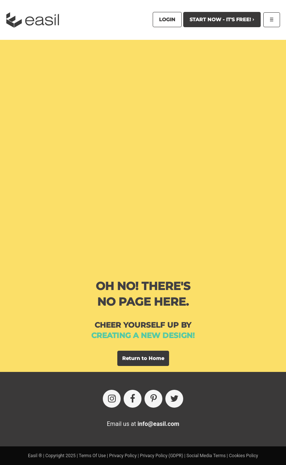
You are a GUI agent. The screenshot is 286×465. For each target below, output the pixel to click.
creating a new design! (143, 335)
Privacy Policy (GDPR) (161, 455)
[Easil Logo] (35, 20)
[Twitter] (174, 399)
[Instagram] (112, 399)
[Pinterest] (153, 399)
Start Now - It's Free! (222, 19)
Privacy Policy (123, 455)
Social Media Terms (206, 455)
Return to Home (143, 358)
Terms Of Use (92, 455)
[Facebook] (133, 399)
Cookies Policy (243, 455)
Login (167, 19)
